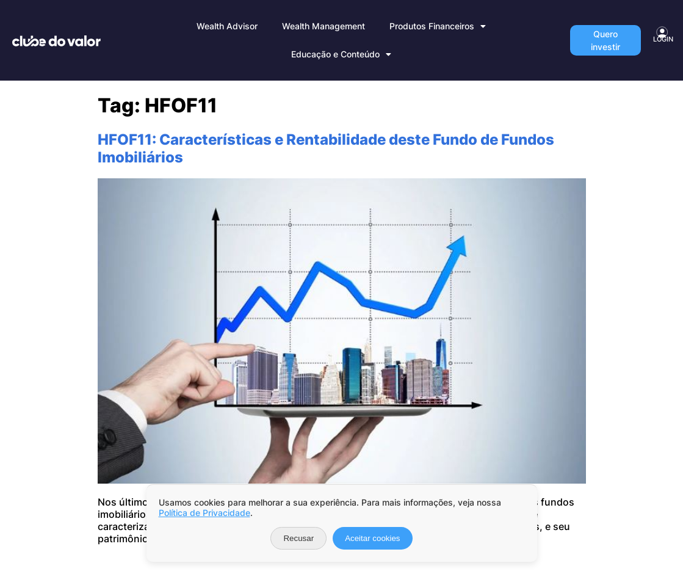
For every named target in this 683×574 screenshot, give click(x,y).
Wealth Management (323, 26)
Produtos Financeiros (437, 26)
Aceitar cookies (372, 538)
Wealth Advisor (227, 26)
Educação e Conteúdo (341, 54)
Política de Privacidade (204, 512)
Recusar (298, 538)
